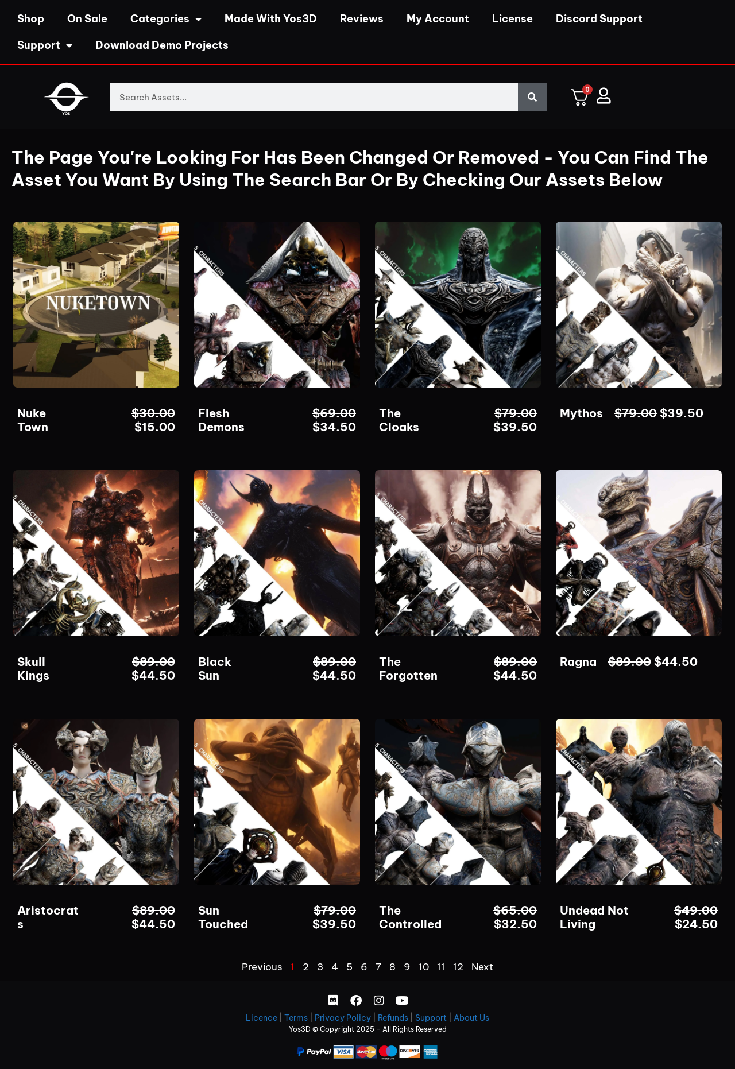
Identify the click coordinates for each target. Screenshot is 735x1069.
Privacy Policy (343, 1018)
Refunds (393, 1018)
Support (44, 45)
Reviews (362, 18)
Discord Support (599, 18)
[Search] (532, 97)
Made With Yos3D (271, 18)
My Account (438, 18)
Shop (30, 18)
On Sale (87, 18)
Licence (261, 1018)
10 (424, 966)
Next (482, 966)
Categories (166, 19)
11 (441, 966)
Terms (296, 1018)
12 (458, 966)
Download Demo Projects (162, 45)
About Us (471, 1018)
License (512, 18)
